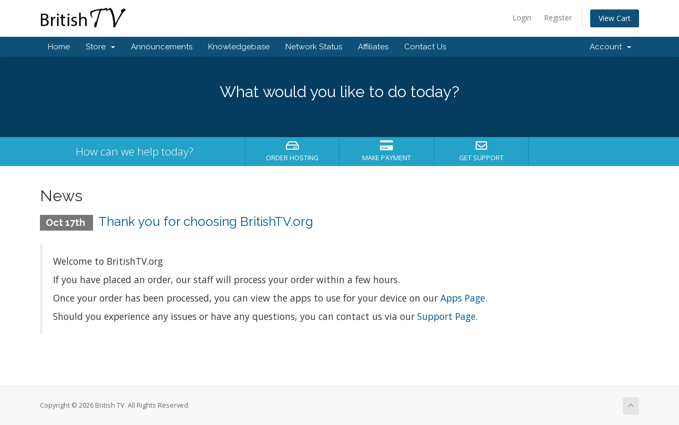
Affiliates (373, 46)
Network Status (313, 46)
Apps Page (462, 298)
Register (558, 18)
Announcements (161, 46)
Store (100, 46)
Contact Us (425, 46)
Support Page (446, 316)
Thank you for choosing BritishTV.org (205, 221)
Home (59, 46)
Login (521, 18)
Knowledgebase (239, 46)
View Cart (615, 18)
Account (610, 46)
